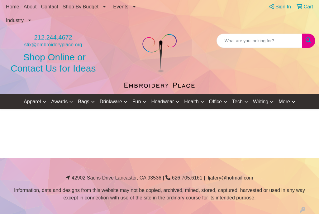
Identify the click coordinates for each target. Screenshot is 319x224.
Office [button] (215, 101)
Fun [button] (136, 101)
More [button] (284, 101)
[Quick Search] (259, 41)
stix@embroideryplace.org (53, 44)
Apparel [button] (32, 101)
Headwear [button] (162, 101)
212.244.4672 (53, 37)
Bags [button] (83, 101)
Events (120, 6)
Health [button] (191, 101)
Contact (49, 6)
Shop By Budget (81, 6)
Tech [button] (237, 101)
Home (12, 6)
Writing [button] (261, 101)
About (30, 6)
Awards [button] (59, 101)
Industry (15, 20)
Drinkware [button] (111, 101)
